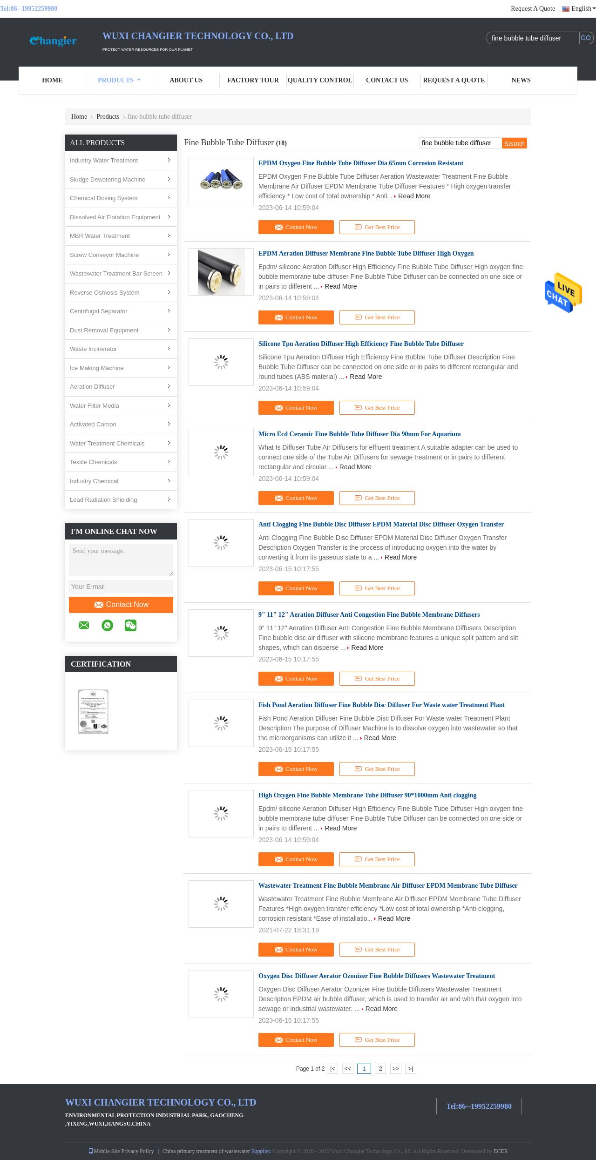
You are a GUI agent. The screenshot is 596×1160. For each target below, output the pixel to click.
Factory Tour (252, 80)
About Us (186, 80)
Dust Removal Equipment (104, 330)
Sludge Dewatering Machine (108, 179)
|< (332, 1069)
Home (52, 80)
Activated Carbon (93, 424)
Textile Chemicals (93, 462)
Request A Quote (533, 8)
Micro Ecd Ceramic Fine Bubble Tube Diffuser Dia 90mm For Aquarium (359, 434)
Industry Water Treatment (104, 160)
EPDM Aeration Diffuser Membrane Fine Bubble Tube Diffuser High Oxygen (366, 253)
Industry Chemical (94, 481)
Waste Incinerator (93, 348)
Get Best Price (377, 227)
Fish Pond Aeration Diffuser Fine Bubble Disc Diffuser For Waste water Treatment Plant (381, 704)
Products (119, 80)
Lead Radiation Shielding (103, 499)
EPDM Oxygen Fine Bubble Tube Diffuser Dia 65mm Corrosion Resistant (360, 163)
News (521, 80)
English (583, 8)
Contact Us (387, 80)
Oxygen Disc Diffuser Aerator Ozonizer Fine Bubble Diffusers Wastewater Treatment (376, 975)
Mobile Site (104, 1151)
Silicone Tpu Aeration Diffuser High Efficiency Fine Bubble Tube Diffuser (361, 343)
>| (410, 1069)
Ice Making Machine (97, 367)
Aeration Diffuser (92, 386)
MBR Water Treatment (100, 235)
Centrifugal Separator (99, 311)
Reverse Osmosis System (105, 292)
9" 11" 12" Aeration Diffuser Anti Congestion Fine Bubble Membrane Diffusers (369, 614)
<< (348, 1069)
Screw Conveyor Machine (104, 254)
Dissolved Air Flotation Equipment (115, 217)
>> (396, 1069)
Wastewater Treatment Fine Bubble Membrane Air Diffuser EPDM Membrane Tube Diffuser (388, 885)
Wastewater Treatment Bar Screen (116, 273)
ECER (501, 1151)
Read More (414, 196)
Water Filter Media (94, 405)
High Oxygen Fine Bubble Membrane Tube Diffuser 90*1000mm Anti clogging (367, 795)
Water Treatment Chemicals (107, 443)
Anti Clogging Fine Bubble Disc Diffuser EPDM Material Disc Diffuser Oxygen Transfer (381, 524)
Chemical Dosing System (103, 198)
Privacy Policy (138, 1151)
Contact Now (121, 604)
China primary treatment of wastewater (206, 1151)
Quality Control (320, 80)
